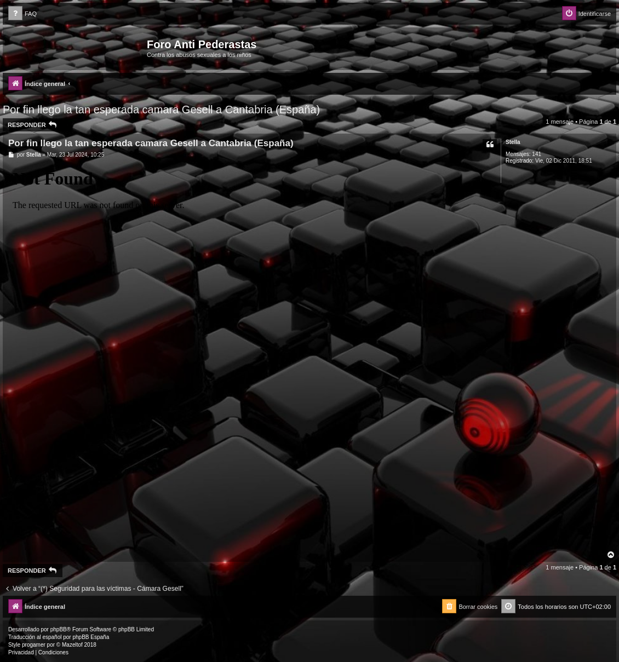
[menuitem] (22, 14)
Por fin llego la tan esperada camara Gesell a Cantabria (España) (161, 109)
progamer (33, 645)
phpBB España (90, 637)
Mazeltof (72, 645)
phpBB (58, 629)
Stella (513, 142)
